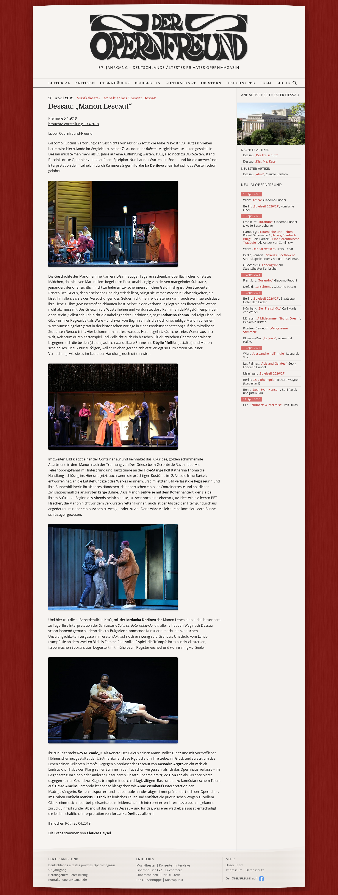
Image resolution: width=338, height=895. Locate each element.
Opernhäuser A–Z (149, 870)
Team (265, 83)
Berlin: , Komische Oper (268, 208)
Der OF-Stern (170, 875)
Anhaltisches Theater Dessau (129, 98)
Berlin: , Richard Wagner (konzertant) (271, 381)
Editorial (59, 83)
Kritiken (85, 83)
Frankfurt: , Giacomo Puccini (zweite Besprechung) (270, 224)
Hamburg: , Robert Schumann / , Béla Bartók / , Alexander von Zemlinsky (271, 237)
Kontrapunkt (181, 83)
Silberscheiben (147, 875)
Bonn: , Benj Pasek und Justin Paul (270, 391)
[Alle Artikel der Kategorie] (271, 124)
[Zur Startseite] (169, 37)
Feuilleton (148, 83)
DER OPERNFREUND (63, 859)
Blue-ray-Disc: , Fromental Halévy (267, 340)
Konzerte (165, 865)
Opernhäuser (115, 83)
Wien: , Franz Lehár (268, 249)
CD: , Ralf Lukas (270, 405)
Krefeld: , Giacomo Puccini (269, 287)
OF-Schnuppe (241, 83)
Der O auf (241, 878)
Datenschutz (255, 870)
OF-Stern (211, 83)
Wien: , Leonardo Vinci (271, 355)
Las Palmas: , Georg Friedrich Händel (269, 365)
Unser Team (234, 865)
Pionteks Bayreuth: (265, 330)
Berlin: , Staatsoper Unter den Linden (269, 300)
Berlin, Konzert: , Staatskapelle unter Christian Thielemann (271, 257)
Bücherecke (173, 870)
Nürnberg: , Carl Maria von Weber (270, 310)
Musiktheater (89, 98)
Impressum (234, 870)
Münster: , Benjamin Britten (272, 320)
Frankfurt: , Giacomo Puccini (270, 280)
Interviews (182, 865)
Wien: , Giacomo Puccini (264, 200)
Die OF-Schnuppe (149, 880)
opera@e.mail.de (74, 880)
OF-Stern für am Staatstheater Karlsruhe (263, 267)
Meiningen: (264, 373)
